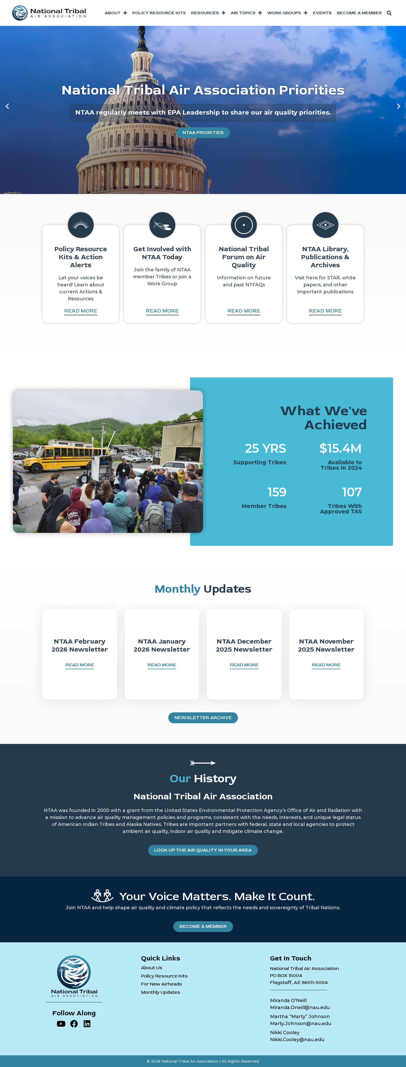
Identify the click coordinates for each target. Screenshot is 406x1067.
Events (322, 13)
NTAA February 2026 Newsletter (80, 645)
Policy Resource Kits (159, 13)
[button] (389, 13)
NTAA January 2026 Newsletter (162, 645)
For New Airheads (161, 984)
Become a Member (359, 13)
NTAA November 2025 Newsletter (326, 645)
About (116, 13)
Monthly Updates (160, 992)
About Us (151, 968)
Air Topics (246, 13)
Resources (208, 13)
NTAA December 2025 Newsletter (244, 645)
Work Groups (287, 13)
